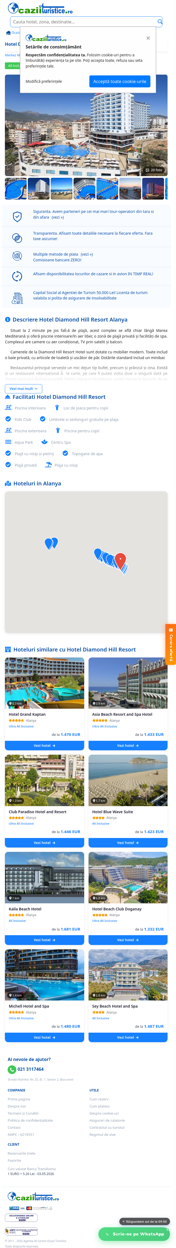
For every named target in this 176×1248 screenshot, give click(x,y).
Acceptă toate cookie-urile (119, 81)
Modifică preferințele (44, 81)
